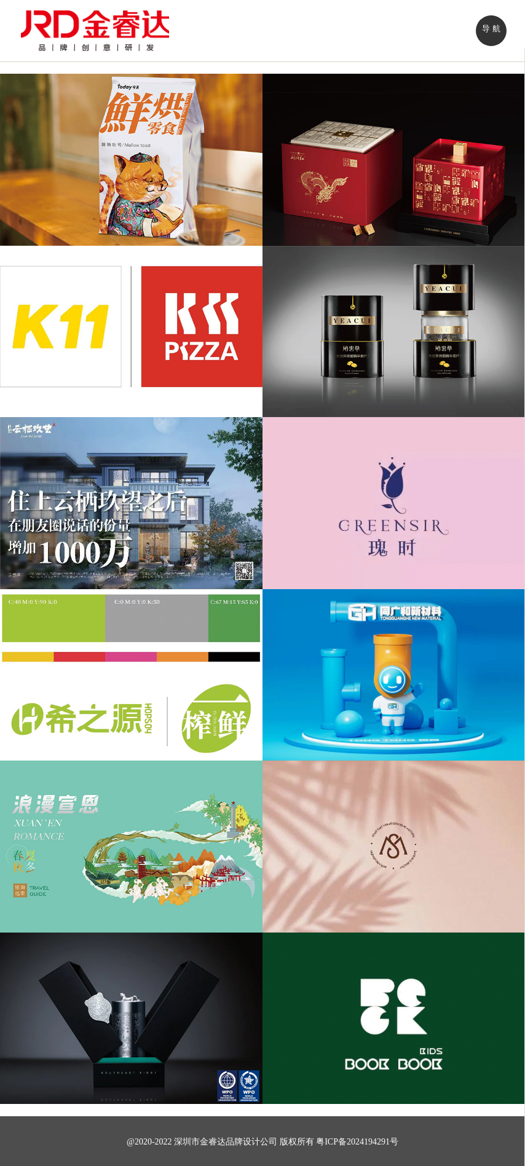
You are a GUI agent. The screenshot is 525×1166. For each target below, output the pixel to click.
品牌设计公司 (251, 1141)
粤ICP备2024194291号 (357, 1141)
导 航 (491, 28)
